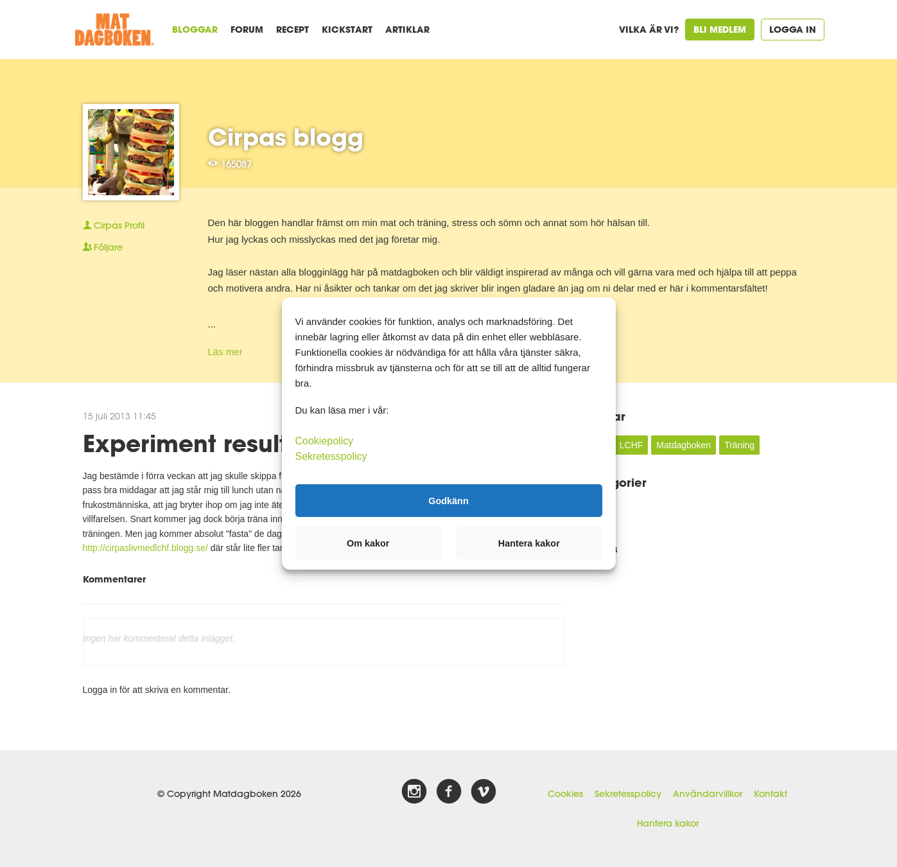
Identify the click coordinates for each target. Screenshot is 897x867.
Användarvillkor (707, 794)
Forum (247, 29)
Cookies (565, 794)
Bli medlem (719, 29)
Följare (103, 247)
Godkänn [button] (448, 500)
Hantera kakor (668, 823)
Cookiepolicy (324, 440)
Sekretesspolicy (628, 794)
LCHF (631, 445)
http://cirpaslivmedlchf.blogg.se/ (145, 548)
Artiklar (407, 29)
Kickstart (347, 29)
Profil (113, 225)
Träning (739, 445)
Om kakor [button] (368, 543)
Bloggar (195, 29)
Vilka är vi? (649, 29)
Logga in (792, 29)
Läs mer (225, 351)
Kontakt (770, 794)
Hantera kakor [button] (529, 543)
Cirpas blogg (285, 136)
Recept (292, 29)
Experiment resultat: (200, 443)
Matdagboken (683, 445)
